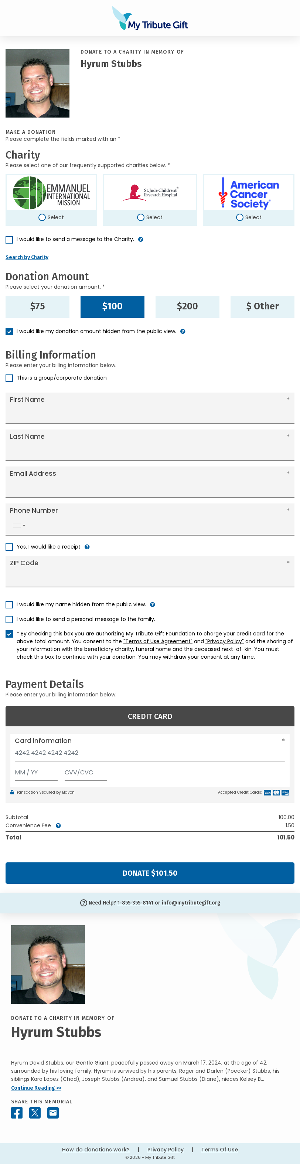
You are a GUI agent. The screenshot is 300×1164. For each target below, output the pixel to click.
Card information (43, 740)
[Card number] (150, 755)
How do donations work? (96, 1149)
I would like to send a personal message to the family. (86, 619)
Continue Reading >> (36, 1088)
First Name (27, 399)
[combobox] (18, 525)
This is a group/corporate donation (62, 377)
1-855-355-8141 (135, 903)
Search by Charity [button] (27, 257)
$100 (112, 306)
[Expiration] (36, 771)
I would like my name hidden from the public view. (81, 604)
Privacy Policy (165, 1149)
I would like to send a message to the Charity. (75, 239)
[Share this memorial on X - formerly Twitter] (35, 1112)
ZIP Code (24, 563)
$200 (187, 306)
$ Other (262, 306)
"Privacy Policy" (224, 641)
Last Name (27, 436)
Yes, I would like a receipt (49, 546)
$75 (37, 306)
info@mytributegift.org (191, 903)
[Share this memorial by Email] (53, 1112)
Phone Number (34, 510)
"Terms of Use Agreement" (157, 641)
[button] (141, 242)
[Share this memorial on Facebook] (16, 1112)
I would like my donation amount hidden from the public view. (96, 331)
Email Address (33, 473)
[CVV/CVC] (86, 771)
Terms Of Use (219, 1149)
